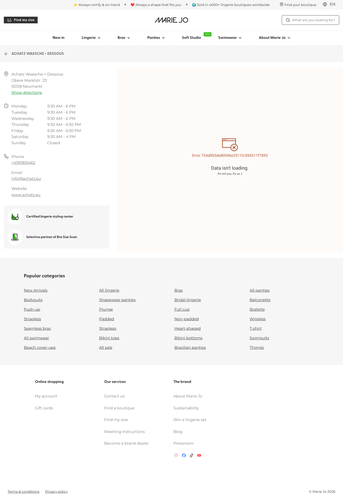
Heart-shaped (187, 328)
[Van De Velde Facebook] (184, 456)
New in (59, 38)
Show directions (26, 93)
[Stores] (298, 4)
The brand (182, 382)
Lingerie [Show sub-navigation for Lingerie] (91, 38)
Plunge (106, 309)
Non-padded (186, 319)
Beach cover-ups (39, 348)
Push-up (32, 309)
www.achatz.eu (25, 195)
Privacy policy (56, 491)
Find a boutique (119, 408)
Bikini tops (109, 338)
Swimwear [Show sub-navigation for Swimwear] (230, 38)
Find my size (21, 20)
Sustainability (186, 408)
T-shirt (256, 328)
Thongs (257, 348)
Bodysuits (33, 300)
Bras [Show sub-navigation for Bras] (124, 38)
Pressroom (183, 443)
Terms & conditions (23, 491)
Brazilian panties (190, 348)
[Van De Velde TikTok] (191, 456)
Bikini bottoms (188, 338)
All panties (260, 290)
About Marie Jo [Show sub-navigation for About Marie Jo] (274, 38)
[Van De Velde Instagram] (176, 456)
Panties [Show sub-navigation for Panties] (156, 38)
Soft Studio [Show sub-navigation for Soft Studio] (196, 36)
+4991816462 (23, 163)
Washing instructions (124, 432)
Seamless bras (37, 328)
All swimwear (36, 338)
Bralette (257, 309)
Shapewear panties (117, 300)
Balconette (260, 300)
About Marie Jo (187, 396)
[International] (330, 4)
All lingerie (109, 290)
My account (46, 396)
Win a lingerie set (190, 420)
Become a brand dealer (126, 443)
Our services (115, 382)
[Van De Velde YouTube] (199, 456)
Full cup (182, 309)
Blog (177, 432)
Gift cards (44, 408)
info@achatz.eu (26, 179)
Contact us (114, 396)
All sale (105, 348)
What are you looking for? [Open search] (310, 20)
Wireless (258, 319)
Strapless (32, 319)
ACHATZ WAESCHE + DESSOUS (34, 53)
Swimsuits (259, 338)
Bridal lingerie (187, 300)
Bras (178, 290)
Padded (106, 319)
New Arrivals (35, 290)
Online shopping (49, 382)
